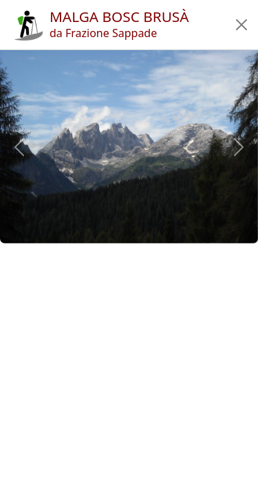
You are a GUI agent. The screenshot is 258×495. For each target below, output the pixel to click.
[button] (241, 25)
